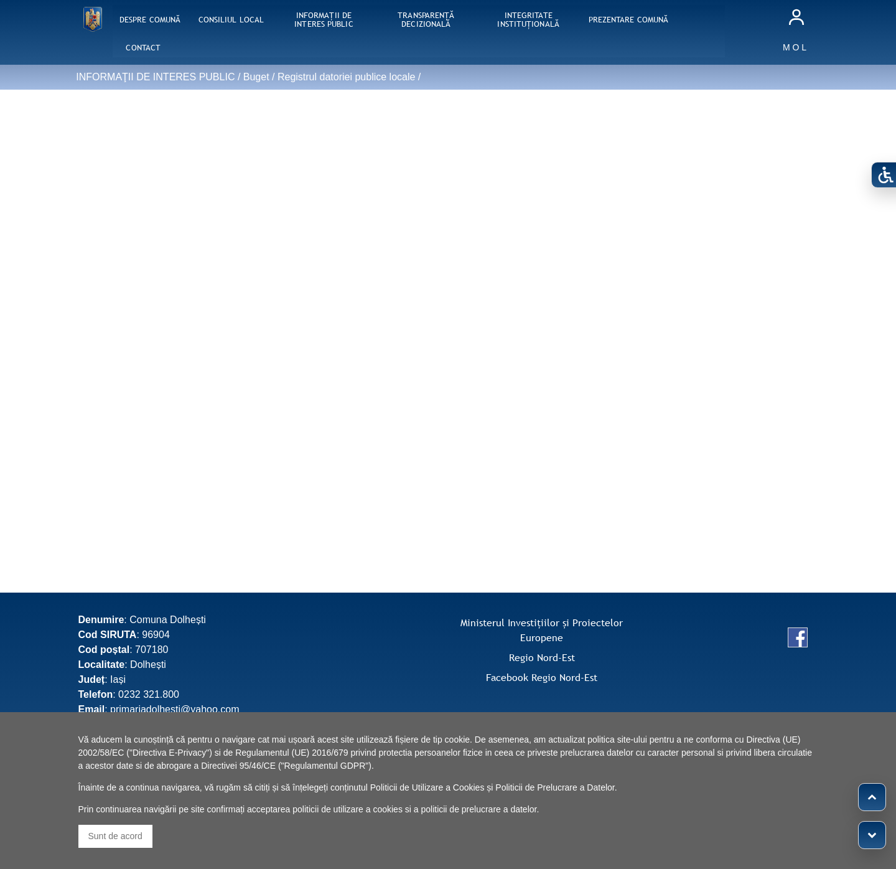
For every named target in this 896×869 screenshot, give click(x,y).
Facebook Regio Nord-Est (541, 677)
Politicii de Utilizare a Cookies (427, 787)
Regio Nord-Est (542, 657)
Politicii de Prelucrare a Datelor (554, 787)
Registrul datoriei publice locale (346, 77)
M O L (794, 47)
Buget (256, 77)
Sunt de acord (115, 836)
